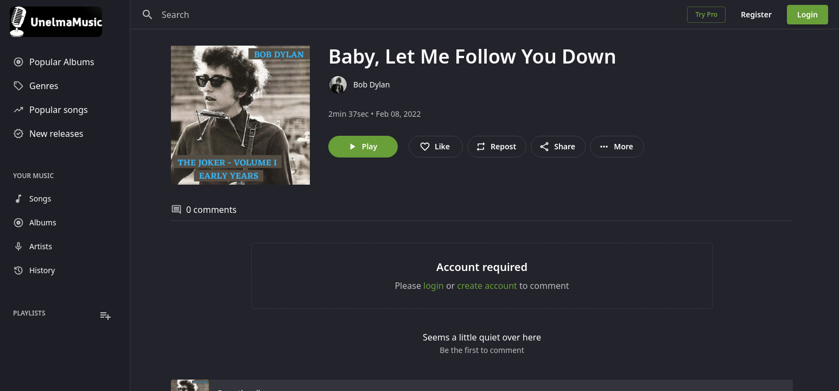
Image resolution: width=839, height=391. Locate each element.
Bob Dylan (371, 84)
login (433, 286)
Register (756, 14)
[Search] (147, 15)
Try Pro (706, 14)
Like (435, 146)
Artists (32, 246)
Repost (495, 146)
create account (487, 286)
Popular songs (50, 110)
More (616, 146)
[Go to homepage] (65, 22)
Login (807, 14)
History (34, 270)
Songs (32, 198)
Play (362, 146)
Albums (34, 222)
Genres (36, 86)
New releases (48, 134)
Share (557, 146)
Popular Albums (53, 62)
